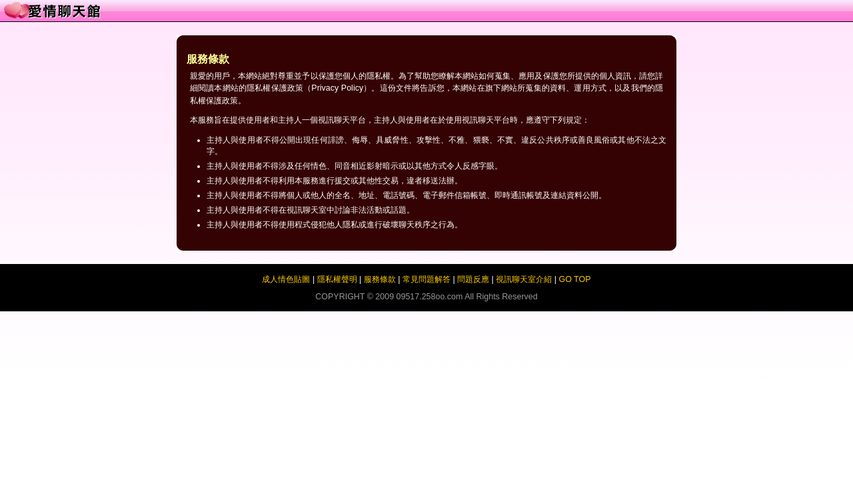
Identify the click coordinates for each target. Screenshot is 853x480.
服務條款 (380, 279)
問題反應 (473, 279)
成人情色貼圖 (286, 279)
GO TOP (574, 279)
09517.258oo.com (430, 296)
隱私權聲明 (337, 279)
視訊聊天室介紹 (524, 279)
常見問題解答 (426, 279)
